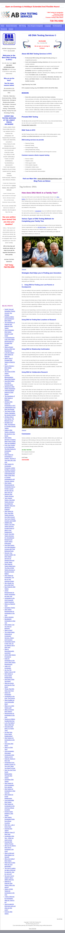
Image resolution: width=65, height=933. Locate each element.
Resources (4, 29)
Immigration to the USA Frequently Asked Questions (10, 600)
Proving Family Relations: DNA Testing (9, 813)
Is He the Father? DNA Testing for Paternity (9, 354)
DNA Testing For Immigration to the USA (10, 740)
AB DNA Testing (42, 227)
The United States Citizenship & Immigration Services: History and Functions (10, 636)
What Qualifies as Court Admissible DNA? (9, 702)
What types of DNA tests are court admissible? (10, 864)
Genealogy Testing (10, 607)
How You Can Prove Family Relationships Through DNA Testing (10, 773)
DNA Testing (22, 26)
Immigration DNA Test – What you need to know (9, 838)
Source (24, 269)
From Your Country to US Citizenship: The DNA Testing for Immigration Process (10, 449)
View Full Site (32, 928)
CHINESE (12, 187)
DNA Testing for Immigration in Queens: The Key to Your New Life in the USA (10, 458)
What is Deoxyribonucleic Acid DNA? (9, 651)
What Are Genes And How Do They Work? (10, 685)
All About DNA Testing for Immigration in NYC (10, 403)
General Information (11, 26)
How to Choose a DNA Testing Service (9, 367)
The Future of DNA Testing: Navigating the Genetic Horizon (10, 413)
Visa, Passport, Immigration (35, 26)
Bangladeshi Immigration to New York (10, 621)
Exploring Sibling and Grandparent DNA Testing (9, 318)
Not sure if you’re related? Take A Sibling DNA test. (9, 877)
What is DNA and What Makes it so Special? (9, 855)
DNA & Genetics (9, 617)
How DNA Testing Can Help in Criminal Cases (9, 383)
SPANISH (14, 185)
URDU (8, 187)
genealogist (38, 211)
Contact (11, 29)
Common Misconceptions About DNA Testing (10, 377)
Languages (48, 26)
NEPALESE (9, 189)
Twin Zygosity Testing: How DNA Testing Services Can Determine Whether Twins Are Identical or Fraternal (10, 503)
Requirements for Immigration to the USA (10, 715)
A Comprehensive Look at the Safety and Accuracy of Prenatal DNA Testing (10, 341)
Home (2, 26)
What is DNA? (8, 630)
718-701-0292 (56, 21)
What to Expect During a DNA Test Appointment (10, 349)
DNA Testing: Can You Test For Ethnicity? (9, 626)
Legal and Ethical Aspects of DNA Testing (9, 392)
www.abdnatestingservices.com (49, 179)
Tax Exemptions (57, 26)
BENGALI (4, 187)
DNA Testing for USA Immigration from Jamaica (9, 785)
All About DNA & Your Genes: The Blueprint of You (9, 418)
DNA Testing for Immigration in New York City (10, 791)
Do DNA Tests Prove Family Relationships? (9, 734)
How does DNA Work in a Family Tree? (9, 728)
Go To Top (59, 919)
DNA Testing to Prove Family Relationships (9, 675)
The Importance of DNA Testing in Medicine (10, 398)
